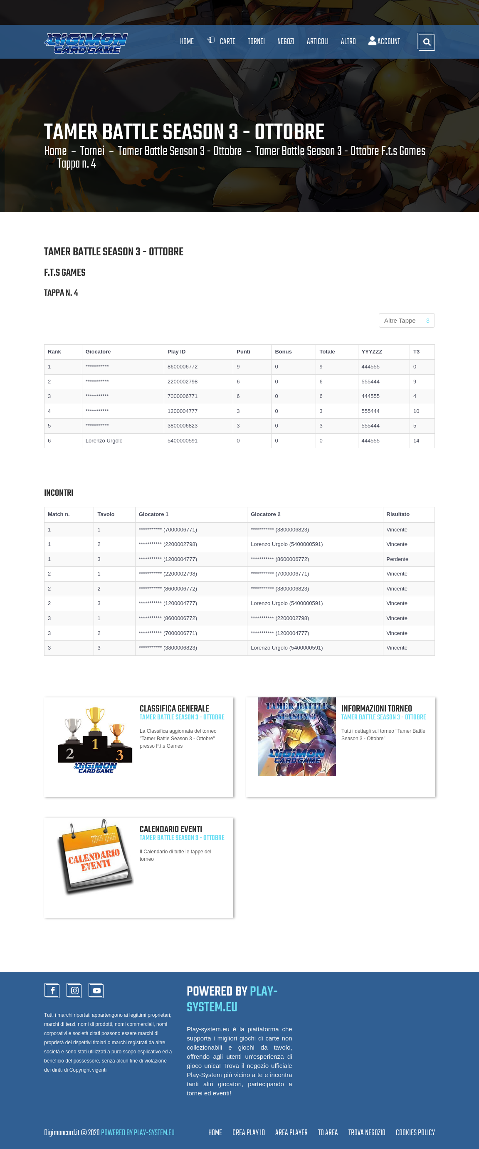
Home (187, 41)
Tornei (92, 152)
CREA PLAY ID (248, 1133)
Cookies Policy (415, 1133)
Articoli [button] (317, 41)
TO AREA (328, 1133)
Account (384, 41)
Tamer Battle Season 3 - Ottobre (180, 152)
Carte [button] (220, 41)
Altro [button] (348, 41)
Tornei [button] (256, 41)
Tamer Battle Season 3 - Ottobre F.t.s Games (340, 152)
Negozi (285, 41)
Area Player (291, 1133)
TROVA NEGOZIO (366, 1133)
